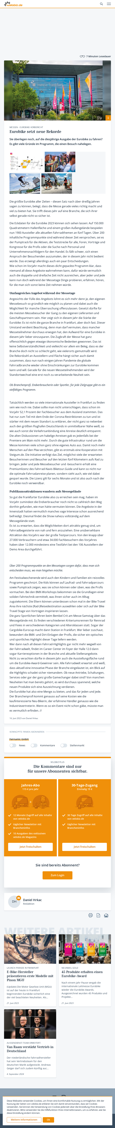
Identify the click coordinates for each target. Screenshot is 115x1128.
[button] (48, 1120)
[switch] (12, 745)
